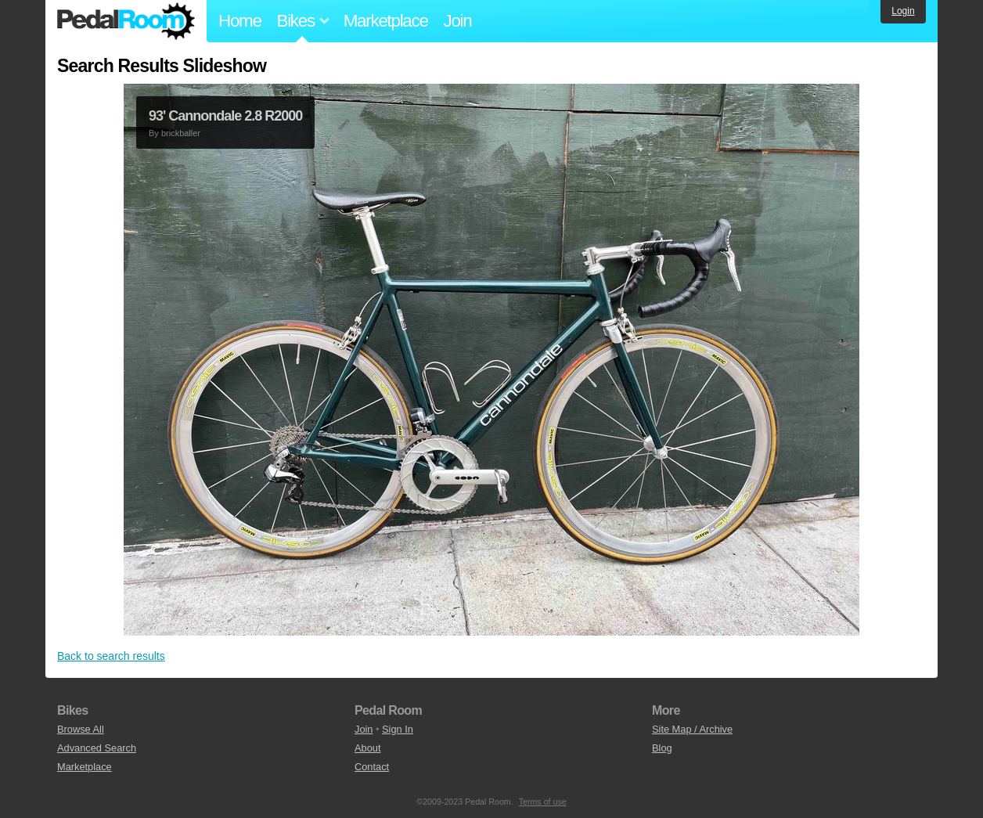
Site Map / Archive (692, 729)
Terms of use (543, 801)
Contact (372, 767)
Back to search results (111, 656)
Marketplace (386, 21)
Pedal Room (126, 21)
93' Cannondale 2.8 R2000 (225, 116)
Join (458, 21)
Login (902, 10)
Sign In (397, 729)
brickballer (180, 133)
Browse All (80, 729)
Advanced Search (96, 748)
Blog (662, 748)
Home (239, 21)
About (367, 748)
